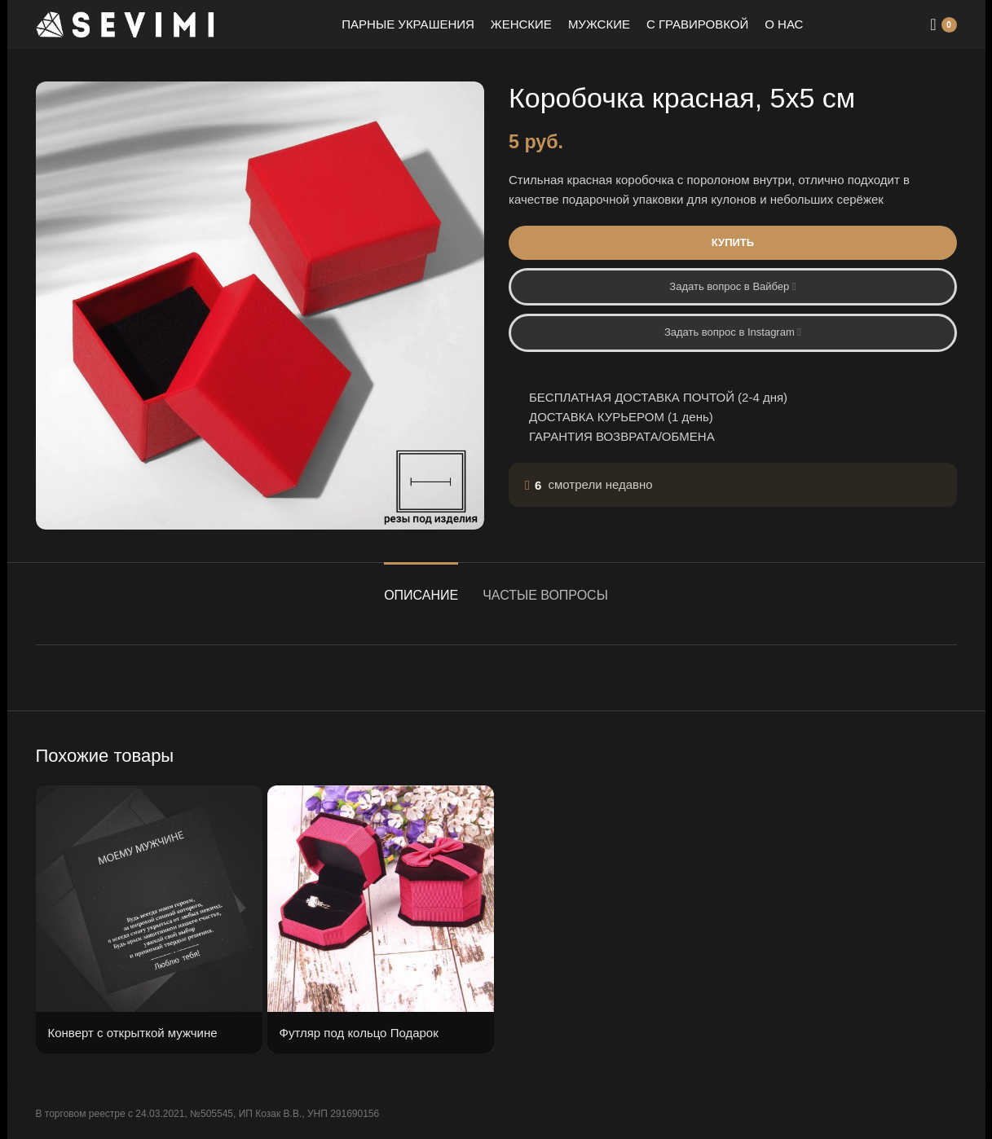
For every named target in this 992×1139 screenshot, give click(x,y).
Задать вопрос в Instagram (732, 332)
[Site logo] (125, 23)
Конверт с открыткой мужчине (133, 1033)
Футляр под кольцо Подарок (359, 1033)
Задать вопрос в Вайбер (732, 286)
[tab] (421, 587)
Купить (732, 242)
